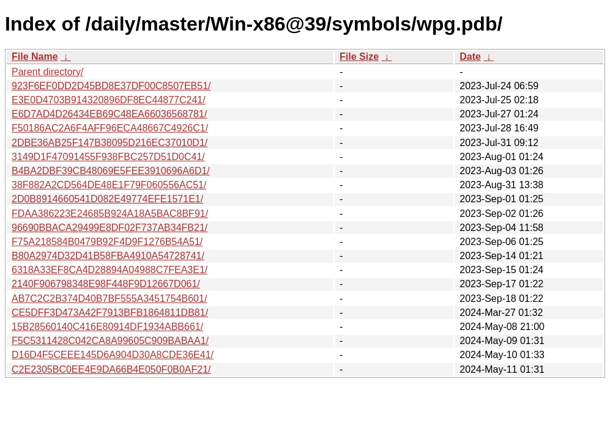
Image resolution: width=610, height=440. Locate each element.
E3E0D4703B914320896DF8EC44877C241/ (109, 100)
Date (470, 56)
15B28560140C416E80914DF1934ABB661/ (107, 326)
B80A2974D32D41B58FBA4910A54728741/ (108, 256)
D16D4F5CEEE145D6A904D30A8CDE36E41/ (113, 355)
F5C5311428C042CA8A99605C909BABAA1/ (110, 341)
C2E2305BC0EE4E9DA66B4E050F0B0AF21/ (111, 369)
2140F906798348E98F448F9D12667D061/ (106, 284)
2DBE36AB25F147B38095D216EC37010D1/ (109, 143)
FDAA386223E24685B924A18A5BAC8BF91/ (110, 213)
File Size (359, 56)
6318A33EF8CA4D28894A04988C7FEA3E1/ (109, 270)
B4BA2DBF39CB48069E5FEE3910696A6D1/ (111, 171)
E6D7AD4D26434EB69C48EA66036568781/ (109, 114)
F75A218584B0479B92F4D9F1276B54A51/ (107, 242)
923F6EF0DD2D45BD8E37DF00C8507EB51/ (111, 86)
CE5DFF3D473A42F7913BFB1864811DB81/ (110, 312)
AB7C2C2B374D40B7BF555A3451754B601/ (109, 298)
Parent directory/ (47, 72)
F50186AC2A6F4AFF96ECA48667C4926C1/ (110, 128)
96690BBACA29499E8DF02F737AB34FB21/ (109, 227)
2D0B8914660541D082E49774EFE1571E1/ (107, 199)
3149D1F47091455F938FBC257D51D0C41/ (108, 157)
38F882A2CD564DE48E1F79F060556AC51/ (109, 185)
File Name (35, 56)
